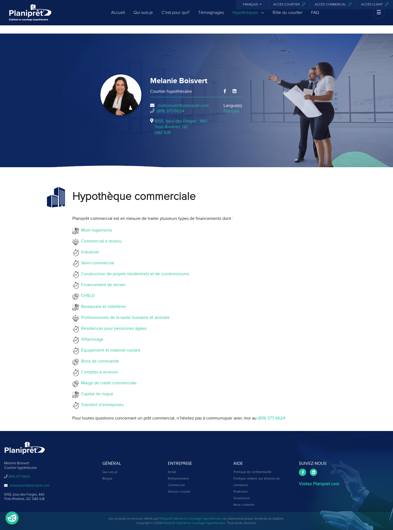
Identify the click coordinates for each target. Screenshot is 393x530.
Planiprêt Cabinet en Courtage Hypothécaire (190, 518)
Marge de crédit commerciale (108, 383)
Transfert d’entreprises (101, 405)
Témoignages (211, 17)
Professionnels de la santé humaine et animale (124, 317)
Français (251, 4)
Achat (172, 472)
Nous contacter (244, 505)
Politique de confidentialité (252, 472)
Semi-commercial (96, 263)
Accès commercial (333, 4)
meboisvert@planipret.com (183, 105)
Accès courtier (289, 4)
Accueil (118, 17)
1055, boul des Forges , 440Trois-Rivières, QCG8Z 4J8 (180, 126)
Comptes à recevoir (98, 372)
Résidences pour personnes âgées (113, 328)
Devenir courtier (179, 491)
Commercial (176, 485)
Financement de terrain (102, 285)
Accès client (374, 4)
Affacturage (91, 339)
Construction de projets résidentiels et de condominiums (134, 274)
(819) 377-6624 (170, 111)
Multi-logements (95, 230)
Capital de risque (96, 394)
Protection (240, 491)
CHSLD (87, 295)
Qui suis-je (143, 17)
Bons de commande (99, 361)
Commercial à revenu (100, 241)
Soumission (241, 498)
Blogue (107, 478)
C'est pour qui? (175, 17)
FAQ (315, 17)
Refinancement (178, 478)
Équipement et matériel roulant (109, 350)
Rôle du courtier (287, 17)
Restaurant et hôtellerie (102, 306)
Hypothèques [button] (248, 17)
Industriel (89, 252)
